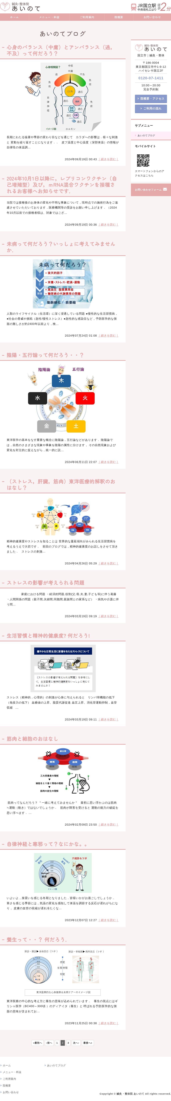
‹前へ (49, 1042)
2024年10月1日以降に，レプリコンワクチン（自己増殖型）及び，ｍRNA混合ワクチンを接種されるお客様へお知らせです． (62, 184)
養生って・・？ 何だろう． (38, 939)
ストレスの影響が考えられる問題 (45, 582)
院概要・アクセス (152, 98)
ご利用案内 (87, 17)
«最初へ (37, 1042)
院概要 (118, 17)
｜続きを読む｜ (108, 159)
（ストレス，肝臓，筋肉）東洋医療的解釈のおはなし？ (61, 484)
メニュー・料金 (49, 17)
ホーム (14, 17)
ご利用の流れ (152, 108)
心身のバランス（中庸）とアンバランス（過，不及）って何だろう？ (61, 50)
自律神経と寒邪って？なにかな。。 (48, 844)
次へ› (76, 1042)
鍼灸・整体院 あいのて (130, 1093)
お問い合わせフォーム (148, 189)
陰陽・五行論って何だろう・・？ (48, 355)
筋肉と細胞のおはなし (35, 738)
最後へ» (87, 1042)
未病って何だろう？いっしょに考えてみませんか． (61, 247)
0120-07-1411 (150, 78)
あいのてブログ (146, 135)
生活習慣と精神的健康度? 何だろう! (48, 635)
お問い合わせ (11, 1092)
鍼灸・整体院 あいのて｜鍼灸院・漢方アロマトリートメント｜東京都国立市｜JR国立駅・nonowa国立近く (20, 6)
